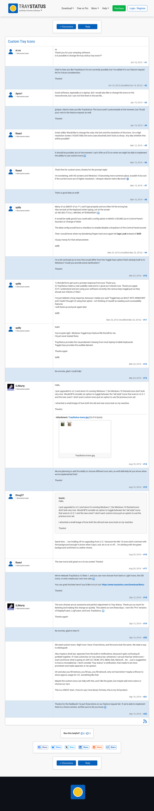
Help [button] (104, 8)
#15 (145, 487)
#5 (146, 145)
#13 (145, 378)
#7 (146, 185)
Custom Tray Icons (21, 41)
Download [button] (67, 8)
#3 (146, 102)
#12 (145, 364)
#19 (145, 623)
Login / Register (137, 8)
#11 (145, 320)
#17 (145, 568)
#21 (145, 697)
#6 (146, 162)
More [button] (94, 8)
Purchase (119, 8)
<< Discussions (66, 26)
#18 (145, 597)
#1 (146, 62)
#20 (145, 637)
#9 (146, 252)
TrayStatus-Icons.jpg (78, 417)
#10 (145, 275)
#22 (145, 714)
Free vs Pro (82, 8)
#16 (145, 554)
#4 (146, 125)
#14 (145, 464)
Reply (87, 26)
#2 (146, 85)
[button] (27, 8)
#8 (146, 199)
